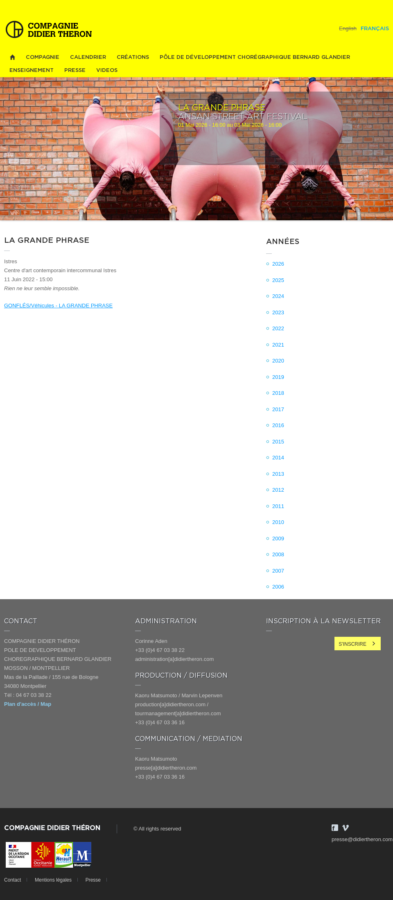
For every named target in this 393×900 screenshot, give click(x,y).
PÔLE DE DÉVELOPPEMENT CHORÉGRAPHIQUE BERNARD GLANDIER (255, 57)
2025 (278, 280)
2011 (278, 506)
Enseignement (31, 70)
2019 (278, 377)
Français (375, 28)
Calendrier (88, 57)
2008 (278, 554)
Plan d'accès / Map (27, 704)
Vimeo (345, 827)
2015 (278, 442)
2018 (278, 393)
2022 (278, 328)
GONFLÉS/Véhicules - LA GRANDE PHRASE (58, 305)
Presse (75, 70)
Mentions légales (53, 880)
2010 (278, 522)
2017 (278, 409)
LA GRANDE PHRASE (221, 108)
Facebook (335, 827)
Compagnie (42, 57)
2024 (278, 296)
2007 (278, 571)
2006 (278, 587)
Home (12, 57)
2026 (278, 264)
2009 (278, 538)
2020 (278, 361)
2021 (278, 345)
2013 (278, 474)
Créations (133, 57)
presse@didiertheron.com (362, 839)
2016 (278, 425)
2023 (278, 312)
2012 (278, 490)
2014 (278, 457)
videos (106, 70)
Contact (12, 880)
